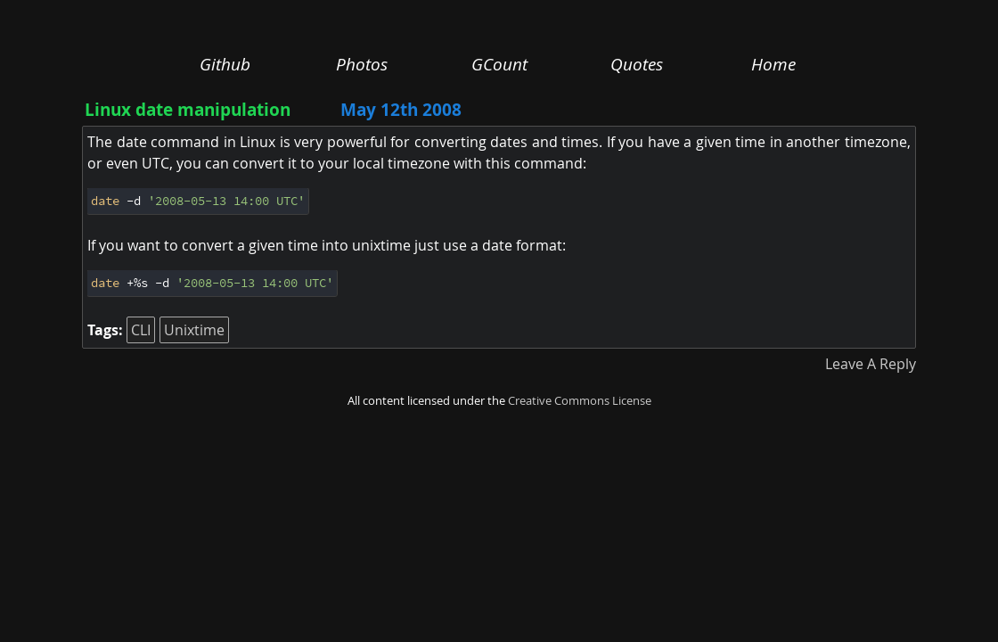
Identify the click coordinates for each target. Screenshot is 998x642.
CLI (141, 330)
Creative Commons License (579, 400)
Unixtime (194, 330)
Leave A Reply (870, 364)
